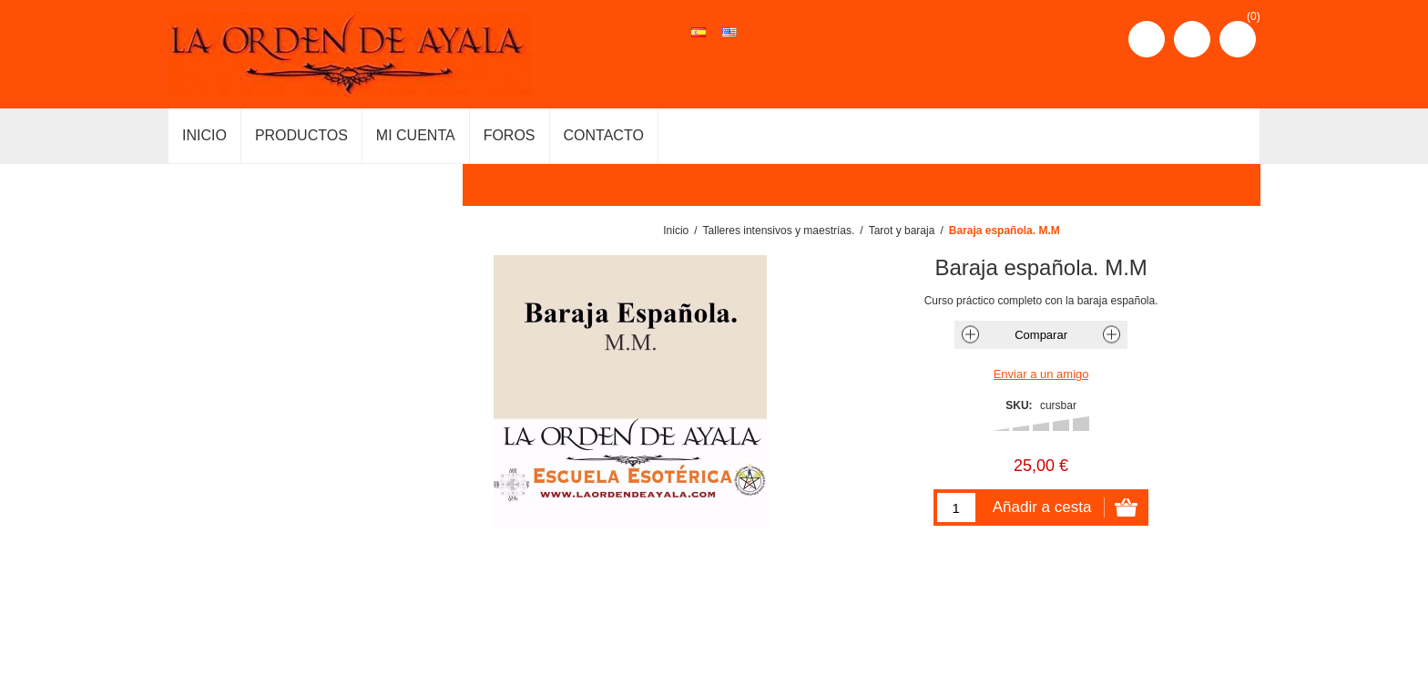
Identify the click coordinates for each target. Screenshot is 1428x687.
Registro (1146, 39)
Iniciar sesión (1192, 39)
